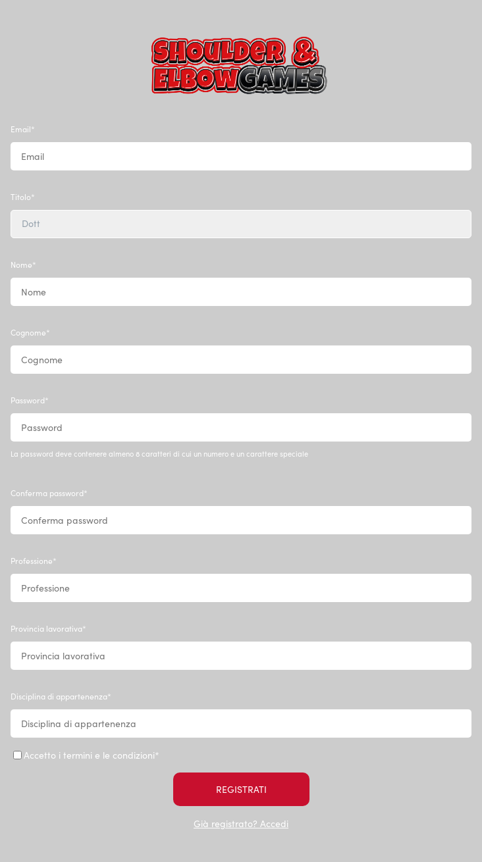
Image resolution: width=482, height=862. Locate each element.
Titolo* (23, 196)
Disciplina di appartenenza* (61, 696)
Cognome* (30, 332)
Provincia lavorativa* (48, 628)
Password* (30, 400)
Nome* (23, 264)
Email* (23, 129)
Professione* (34, 560)
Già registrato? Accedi (241, 823)
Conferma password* (49, 493)
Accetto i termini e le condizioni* (86, 755)
